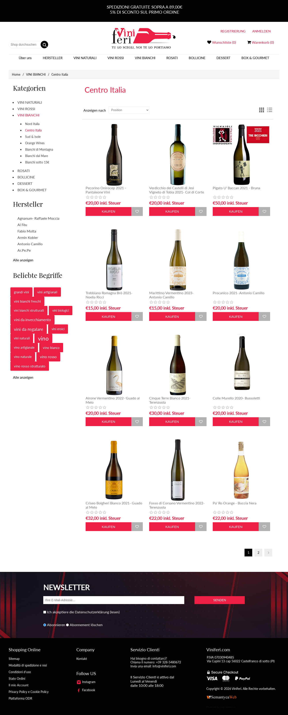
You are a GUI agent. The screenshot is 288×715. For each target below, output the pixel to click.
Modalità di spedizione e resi (28, 661)
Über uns (25, 60)
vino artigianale (24, 343)
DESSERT (223, 60)
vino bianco (51, 343)
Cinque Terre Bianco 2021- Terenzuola (169, 395)
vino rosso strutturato (29, 362)
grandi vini (21, 288)
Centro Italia (33, 126)
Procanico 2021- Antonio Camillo (238, 288)
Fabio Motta (26, 227)
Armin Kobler (27, 233)
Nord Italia (32, 119)
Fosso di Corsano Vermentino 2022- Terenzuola (177, 500)
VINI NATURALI (84, 60)
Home (16, 70)
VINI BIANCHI (145, 60)
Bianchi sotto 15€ (37, 158)
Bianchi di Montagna (39, 145)
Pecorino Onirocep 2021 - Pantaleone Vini (106, 185)
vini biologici (60, 306)
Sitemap (14, 654)
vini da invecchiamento (32, 315)
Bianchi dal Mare (36, 151)
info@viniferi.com (164, 662)
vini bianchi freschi (27, 297)
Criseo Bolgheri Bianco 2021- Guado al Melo (114, 500)
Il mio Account (18, 681)
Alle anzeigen (23, 255)
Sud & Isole (33, 132)
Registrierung (233, 31)
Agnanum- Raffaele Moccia (38, 214)
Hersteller (52, 60)
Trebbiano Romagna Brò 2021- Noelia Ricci (109, 290)
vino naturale (23, 352)
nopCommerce (227, 702)
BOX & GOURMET (255, 60)
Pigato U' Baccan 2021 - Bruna (236, 183)
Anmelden (261, 31)
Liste (269, 105)
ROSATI (172, 60)
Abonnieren (56, 620)
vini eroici (58, 324)
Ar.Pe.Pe (24, 246)
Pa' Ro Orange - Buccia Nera (234, 498)
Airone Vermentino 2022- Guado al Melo (113, 395)
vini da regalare (28, 324)
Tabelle (261, 105)
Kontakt (81, 654)
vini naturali (22, 334)
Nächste (268, 548)
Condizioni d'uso (20, 667)
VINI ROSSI (115, 60)
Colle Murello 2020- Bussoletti (236, 393)
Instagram (86, 677)
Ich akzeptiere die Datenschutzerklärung (78, 607)
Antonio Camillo (30, 239)
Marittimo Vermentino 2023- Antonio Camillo (171, 290)
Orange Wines (35, 138)
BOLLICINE (197, 60)
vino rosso (48, 352)
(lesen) (115, 607)
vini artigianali (47, 288)
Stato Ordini (17, 674)
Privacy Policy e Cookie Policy (29, 687)
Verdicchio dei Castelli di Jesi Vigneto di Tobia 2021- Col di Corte (176, 185)
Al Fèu (22, 220)
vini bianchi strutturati (29, 306)
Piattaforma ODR (20, 694)
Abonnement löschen (86, 620)
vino (43, 334)
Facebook (85, 685)
